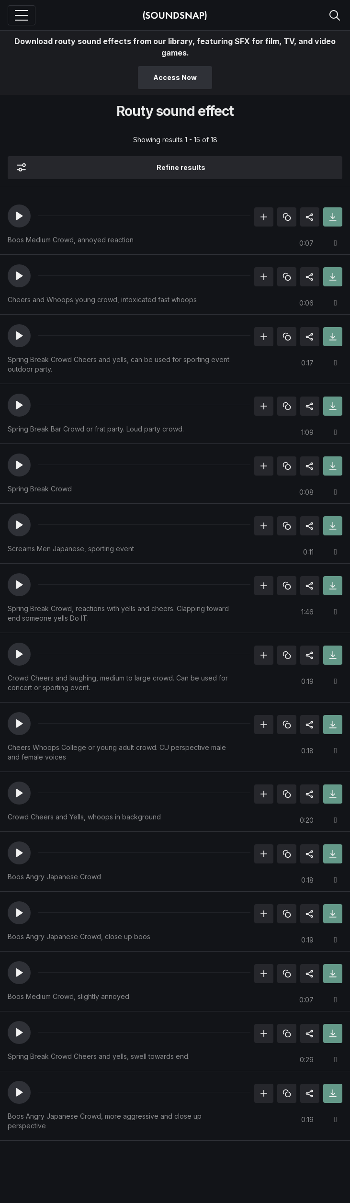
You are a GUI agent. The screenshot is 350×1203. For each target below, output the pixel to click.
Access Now (175, 77)
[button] (19, 215)
